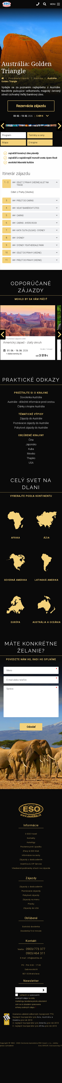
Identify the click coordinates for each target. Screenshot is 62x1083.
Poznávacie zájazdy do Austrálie (31, 456)
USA (31, 496)
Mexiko (31, 487)
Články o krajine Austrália (31, 440)
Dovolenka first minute (31, 965)
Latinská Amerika (46, 614)
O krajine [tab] (33, 176)
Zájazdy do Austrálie (31, 452)
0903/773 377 (35, 982)
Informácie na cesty (31, 889)
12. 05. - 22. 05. (15, 384)
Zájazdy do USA (31, 942)
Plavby (31, 938)
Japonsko (31, 478)
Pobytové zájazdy (31, 929)
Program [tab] (6, 169)
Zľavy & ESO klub (31, 885)
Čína (31, 473)
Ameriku (43, 1057)
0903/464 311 (35, 987)
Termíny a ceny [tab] (36, 169)
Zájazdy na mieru (31, 933)
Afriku (42, 1060)
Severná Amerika (15, 614)
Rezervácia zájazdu (31, 106)
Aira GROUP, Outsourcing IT (50, 1079)
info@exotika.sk (34, 992)
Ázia (47, 571)
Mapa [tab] (5, 176)
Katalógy (31, 876)
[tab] (31, 217)
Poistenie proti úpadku (31, 880)
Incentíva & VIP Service (31, 898)
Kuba (31, 482)
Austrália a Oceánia (47, 656)
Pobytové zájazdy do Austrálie (31, 461)
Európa (15, 656)
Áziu (39, 1051)
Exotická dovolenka (31, 960)
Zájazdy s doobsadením (31, 893)
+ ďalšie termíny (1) (14, 388)
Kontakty (31, 872)
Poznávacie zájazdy (31, 925)
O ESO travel (31, 868)
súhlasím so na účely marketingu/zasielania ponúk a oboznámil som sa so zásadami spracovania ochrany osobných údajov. (31, 1034)
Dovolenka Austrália (31, 431)
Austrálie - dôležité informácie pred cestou (31, 435)
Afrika (15, 571)
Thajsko (31, 491)
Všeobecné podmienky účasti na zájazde (31, 902)
